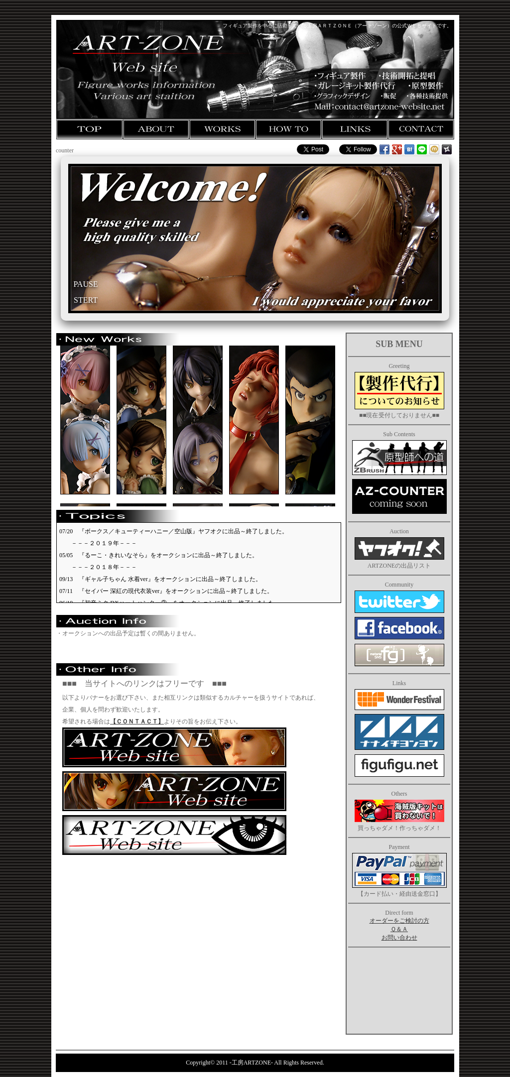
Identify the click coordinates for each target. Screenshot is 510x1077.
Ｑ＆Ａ (399, 929)
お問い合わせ (399, 937)
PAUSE (85, 284)
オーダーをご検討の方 (399, 920)
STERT (86, 300)
